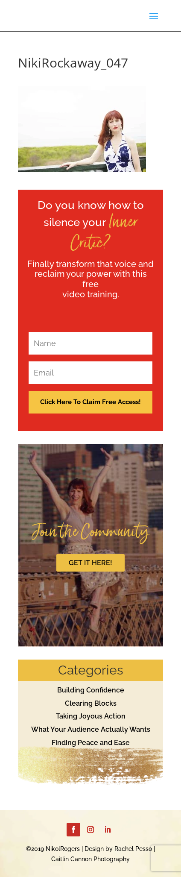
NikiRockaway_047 (73, 62)
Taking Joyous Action (91, 716)
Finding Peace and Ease (91, 743)
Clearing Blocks (91, 703)
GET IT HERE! (90, 563)
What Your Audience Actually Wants (90, 729)
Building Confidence (90, 690)
